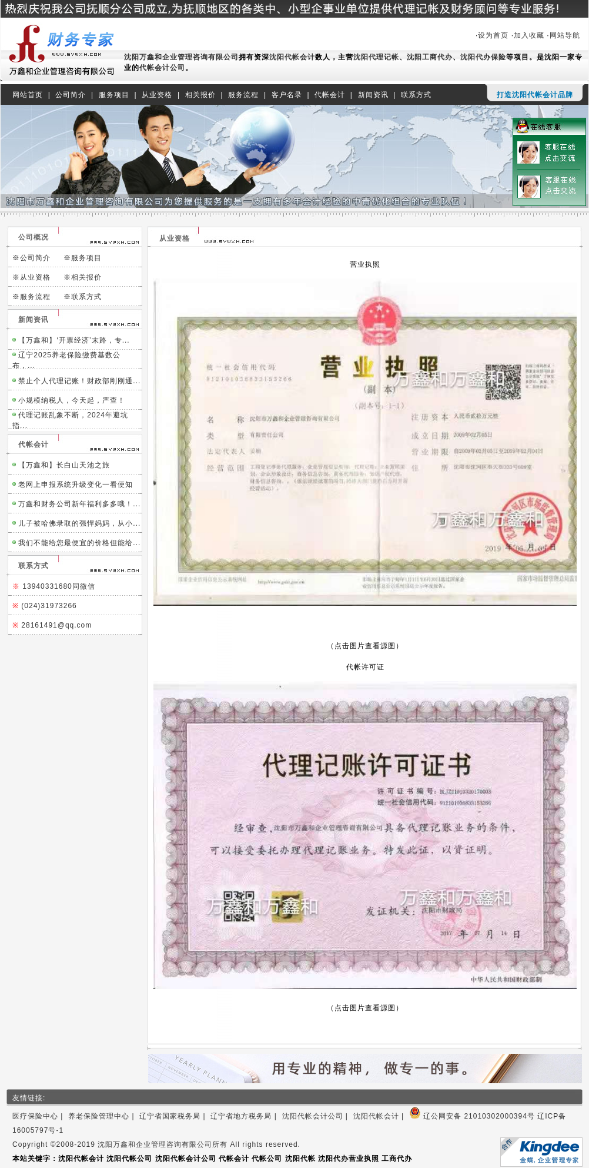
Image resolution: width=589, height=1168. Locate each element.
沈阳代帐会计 (292, 57)
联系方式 (416, 95)
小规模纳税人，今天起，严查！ (71, 400)
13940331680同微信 (58, 586)
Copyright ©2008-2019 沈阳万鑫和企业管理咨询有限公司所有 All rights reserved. (156, 1144)
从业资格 (157, 95)
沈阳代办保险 (483, 57)
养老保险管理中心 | (103, 1116)
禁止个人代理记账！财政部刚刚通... (79, 381)
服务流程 (243, 95)
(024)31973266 (48, 606)
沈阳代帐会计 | (381, 1116)
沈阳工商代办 (430, 57)
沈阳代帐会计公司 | (317, 1116)
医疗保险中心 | (40, 1116)
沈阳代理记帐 (376, 57)
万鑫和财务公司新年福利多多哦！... (79, 504)
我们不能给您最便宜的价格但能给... (79, 543)
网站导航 (566, 35)
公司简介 (70, 95)
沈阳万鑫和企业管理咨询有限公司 (181, 57)
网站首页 (27, 95)
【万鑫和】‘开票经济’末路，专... (73, 340)
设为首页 (493, 35)
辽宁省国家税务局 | (174, 1116)
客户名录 (287, 95)
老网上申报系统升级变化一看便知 (75, 484)
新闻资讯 (373, 95)
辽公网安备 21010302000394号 (472, 1116)
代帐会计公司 (162, 68)
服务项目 (114, 95)
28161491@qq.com (56, 625)
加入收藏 (529, 35)
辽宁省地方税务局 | (246, 1116)
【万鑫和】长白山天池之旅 (64, 465)
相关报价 (200, 95)
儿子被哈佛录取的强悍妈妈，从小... (79, 523)
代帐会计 (329, 95)
